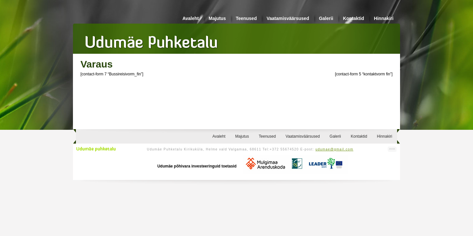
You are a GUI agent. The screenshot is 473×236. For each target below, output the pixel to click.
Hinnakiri (384, 18)
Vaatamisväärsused (288, 18)
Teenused (246, 18)
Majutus (217, 18)
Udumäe (151, 39)
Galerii (326, 18)
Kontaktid (353, 18)
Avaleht (191, 18)
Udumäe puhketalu (96, 149)
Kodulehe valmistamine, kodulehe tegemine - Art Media (392, 149)
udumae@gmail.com (334, 149)
